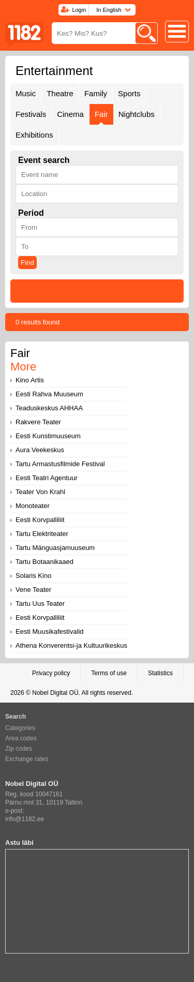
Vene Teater (33, 589)
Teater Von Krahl (40, 492)
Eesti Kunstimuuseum (48, 436)
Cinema (70, 114)
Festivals (31, 114)
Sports (129, 93)
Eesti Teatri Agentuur (47, 478)
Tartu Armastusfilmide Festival (60, 464)
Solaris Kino (33, 575)
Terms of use (109, 673)
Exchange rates (26, 759)
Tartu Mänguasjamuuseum (55, 548)
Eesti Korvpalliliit (40, 520)
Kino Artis (30, 380)
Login (79, 10)
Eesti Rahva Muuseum (49, 394)
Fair (101, 114)
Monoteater (33, 506)
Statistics (160, 673)
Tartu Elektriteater (42, 534)
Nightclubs (136, 114)
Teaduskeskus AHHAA (49, 408)
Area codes (21, 738)
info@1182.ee (24, 819)
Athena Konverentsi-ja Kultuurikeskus (71, 645)
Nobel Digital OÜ (55, 692)
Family (95, 93)
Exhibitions (34, 134)
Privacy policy (51, 673)
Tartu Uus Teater (40, 603)
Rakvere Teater (38, 422)
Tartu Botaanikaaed (44, 562)
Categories (20, 728)
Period (31, 213)
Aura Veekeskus (40, 450)
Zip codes (18, 748)
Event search (44, 160)
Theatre (60, 93)
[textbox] (97, 174)
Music (26, 93)
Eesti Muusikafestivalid (50, 631)
